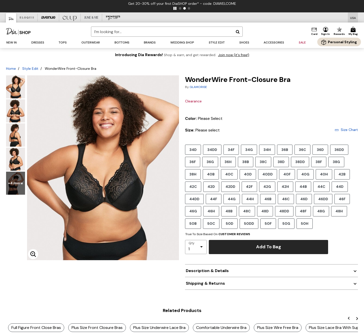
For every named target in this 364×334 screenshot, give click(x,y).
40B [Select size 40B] (211, 174)
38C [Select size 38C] (263, 161)
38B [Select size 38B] (245, 161)
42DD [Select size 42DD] (230, 186)
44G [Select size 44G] (232, 198)
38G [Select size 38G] (336, 161)
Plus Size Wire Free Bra (277, 327)
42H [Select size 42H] (285, 186)
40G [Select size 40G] (305, 174)
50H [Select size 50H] (304, 223)
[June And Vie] (91, 17)
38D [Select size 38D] (281, 161)
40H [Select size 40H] (324, 174)
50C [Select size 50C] (211, 223)
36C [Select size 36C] (302, 149)
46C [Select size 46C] (286, 198)
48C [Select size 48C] (247, 211)
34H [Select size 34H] (267, 149)
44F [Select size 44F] (213, 198)
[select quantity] (196, 247)
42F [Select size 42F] (249, 186)
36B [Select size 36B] (284, 149)
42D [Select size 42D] (211, 186)
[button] (325, 31)
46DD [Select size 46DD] (323, 198)
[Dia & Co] (11, 18)
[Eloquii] (27, 17)
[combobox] (167, 32)
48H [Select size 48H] (339, 211)
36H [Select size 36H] (228, 161)
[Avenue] (48, 17)
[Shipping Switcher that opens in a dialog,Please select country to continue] (353, 17)
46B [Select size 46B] (267, 198)
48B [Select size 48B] (229, 211)
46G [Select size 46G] (193, 211)
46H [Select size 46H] (211, 211)
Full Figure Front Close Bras (36, 327)
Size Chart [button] (346, 129)
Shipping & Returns (205, 283)
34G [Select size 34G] (249, 149)
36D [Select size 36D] (320, 149)
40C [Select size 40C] (229, 174)
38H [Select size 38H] (192, 174)
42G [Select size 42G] (267, 186)
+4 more (15, 183)
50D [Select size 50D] (229, 223)
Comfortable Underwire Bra (221, 327)
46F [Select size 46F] (342, 198)
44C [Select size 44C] (321, 186)
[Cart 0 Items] (354, 31)
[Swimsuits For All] (113, 17)
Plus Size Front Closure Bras (97, 327)
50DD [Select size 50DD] (249, 223)
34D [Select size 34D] (193, 149)
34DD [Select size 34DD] (212, 149)
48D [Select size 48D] (265, 211)
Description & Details (207, 270)
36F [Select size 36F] (192, 161)
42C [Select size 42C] (193, 186)
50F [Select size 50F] (268, 223)
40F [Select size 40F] (287, 174)
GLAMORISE (198, 87)
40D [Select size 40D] (248, 174)
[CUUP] (70, 17)
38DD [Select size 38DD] (300, 161)
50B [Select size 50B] (193, 223)
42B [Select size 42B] (342, 174)
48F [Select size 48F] (303, 211)
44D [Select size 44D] (340, 186)
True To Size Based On (217, 234)
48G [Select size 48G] (321, 211)
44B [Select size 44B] (303, 186)
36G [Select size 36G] (210, 161)
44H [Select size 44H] (250, 198)
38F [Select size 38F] (318, 161)
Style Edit (30, 68)
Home (11, 68)
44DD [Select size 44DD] (194, 198)
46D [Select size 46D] (304, 198)
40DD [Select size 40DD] (267, 174)
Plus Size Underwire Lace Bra (159, 327)
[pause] (175, 8)
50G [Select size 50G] (286, 223)
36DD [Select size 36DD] (339, 149)
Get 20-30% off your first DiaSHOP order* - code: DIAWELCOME (182, 3)
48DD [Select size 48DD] (284, 211)
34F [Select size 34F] (231, 149)
